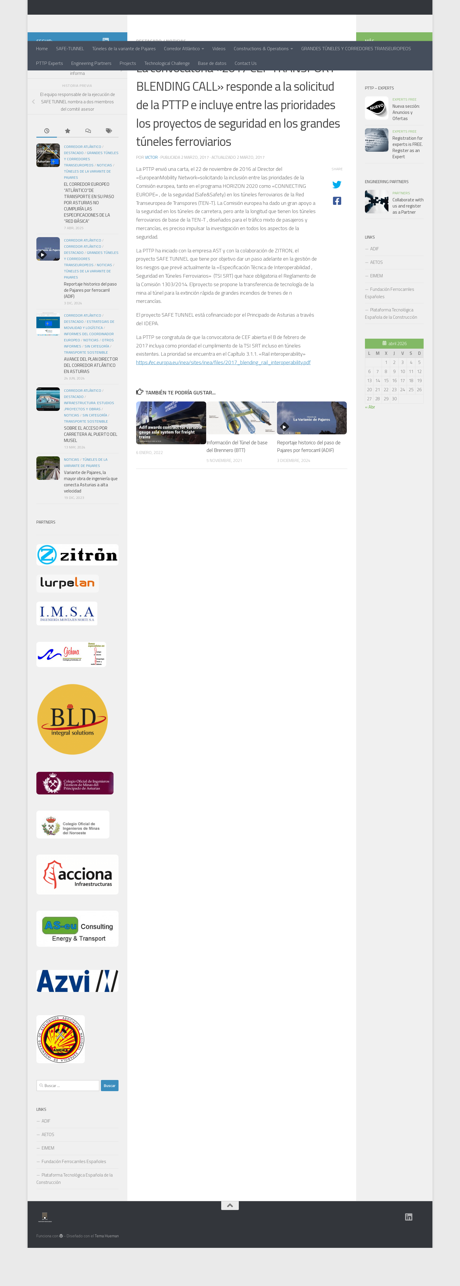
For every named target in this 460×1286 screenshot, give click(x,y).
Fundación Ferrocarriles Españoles (74, 1199)
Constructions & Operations (261, 48)
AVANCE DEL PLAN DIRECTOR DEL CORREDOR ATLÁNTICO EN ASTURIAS (91, 403)
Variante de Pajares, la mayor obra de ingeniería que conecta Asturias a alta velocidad (91, 519)
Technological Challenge (167, 63)
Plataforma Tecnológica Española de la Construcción (74, 1217)
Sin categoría (96, 384)
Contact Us (246, 63)
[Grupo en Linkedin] (105, 78)
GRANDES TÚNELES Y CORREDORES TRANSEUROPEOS (356, 48)
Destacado (149, 79)
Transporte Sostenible (86, 390)
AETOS (48, 1172)
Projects (128, 63)
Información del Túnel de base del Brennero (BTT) (237, 484)
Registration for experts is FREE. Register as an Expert (408, 185)
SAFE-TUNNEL (70, 48)
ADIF (46, 1159)
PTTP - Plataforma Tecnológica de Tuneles (144, 20)
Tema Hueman (107, 1274)
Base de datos (212, 63)
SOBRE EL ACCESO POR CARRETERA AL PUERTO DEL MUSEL (90, 472)
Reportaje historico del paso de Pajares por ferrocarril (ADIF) (309, 484)
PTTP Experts (49, 63)
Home (42, 48)
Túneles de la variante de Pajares (124, 48)
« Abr (370, 445)
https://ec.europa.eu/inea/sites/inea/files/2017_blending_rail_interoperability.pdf (223, 400)
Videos (219, 48)
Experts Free (405, 137)
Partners (401, 231)
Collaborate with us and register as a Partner (408, 244)
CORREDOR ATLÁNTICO (82, 278)
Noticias (176, 79)
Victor (151, 195)
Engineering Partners (91, 63)
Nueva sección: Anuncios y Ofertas (406, 150)
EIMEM (48, 1186)
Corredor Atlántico (182, 48)
